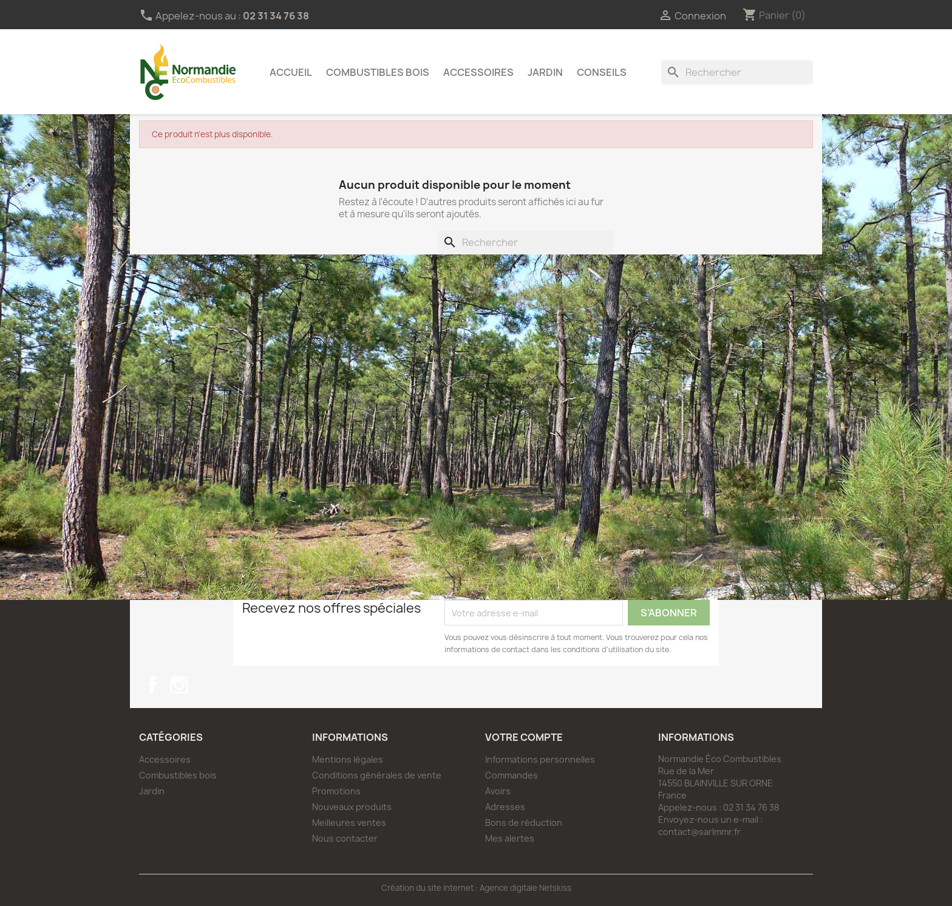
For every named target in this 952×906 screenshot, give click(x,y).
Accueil (291, 72)
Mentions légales (347, 759)
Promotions (336, 791)
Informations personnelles (540, 759)
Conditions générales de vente (376, 775)
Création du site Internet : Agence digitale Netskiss (476, 887)
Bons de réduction (523, 822)
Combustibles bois (377, 72)
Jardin (545, 72)
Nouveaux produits (352, 806)
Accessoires (478, 72)
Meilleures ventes (349, 822)
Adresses (505, 806)
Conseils (602, 72)
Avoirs (498, 791)
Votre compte (524, 737)
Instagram (179, 685)
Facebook (152, 685)
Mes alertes (509, 838)
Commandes (511, 775)
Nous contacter (345, 838)
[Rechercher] (737, 72)
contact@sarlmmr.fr (699, 831)
